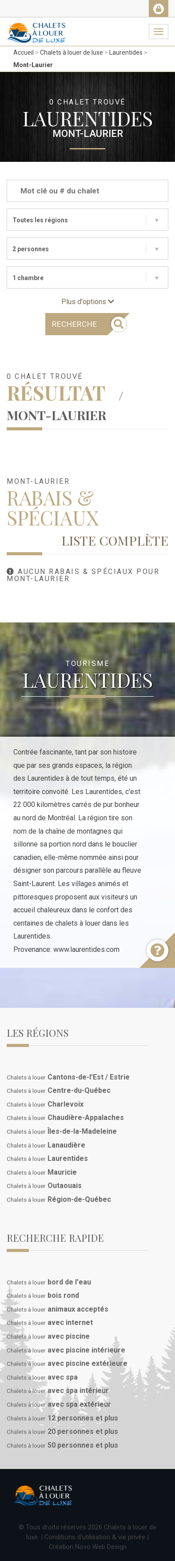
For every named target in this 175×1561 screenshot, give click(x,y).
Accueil (23, 52)
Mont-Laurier (33, 64)
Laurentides (126, 52)
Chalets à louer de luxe (71, 52)
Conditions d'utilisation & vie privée (94, 1537)
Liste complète (114, 540)
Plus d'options (87, 301)
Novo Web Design (101, 1547)
